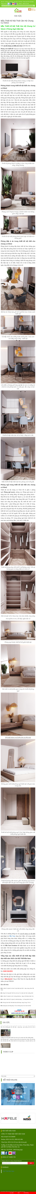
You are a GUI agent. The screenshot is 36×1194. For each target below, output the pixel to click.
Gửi (31, 1163)
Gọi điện (12, 1192)
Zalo (19, 1192)
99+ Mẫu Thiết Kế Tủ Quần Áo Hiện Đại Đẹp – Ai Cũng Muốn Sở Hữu (17, 999)
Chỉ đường (26, 1192)
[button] (29, 9)
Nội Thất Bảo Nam (8, 1171)
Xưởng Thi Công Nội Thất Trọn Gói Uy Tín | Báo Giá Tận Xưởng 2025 (17, 993)
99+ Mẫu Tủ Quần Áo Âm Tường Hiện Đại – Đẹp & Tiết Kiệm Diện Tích (17, 996)
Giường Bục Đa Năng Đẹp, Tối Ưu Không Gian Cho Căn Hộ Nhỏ (16, 1005)
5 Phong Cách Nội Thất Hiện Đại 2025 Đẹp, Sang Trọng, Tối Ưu (15, 1002)
